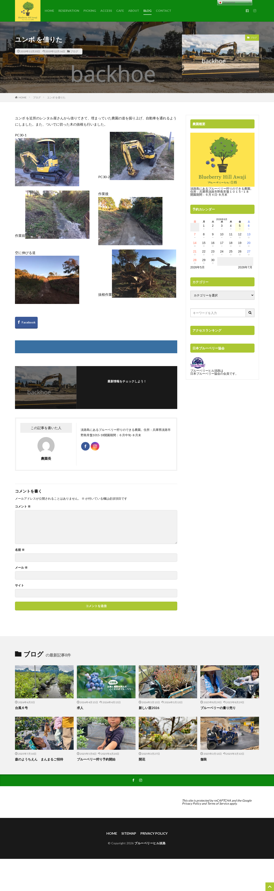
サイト (19, 585)
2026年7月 (245, 267)
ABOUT (133, 10)
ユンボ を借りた (56, 97)
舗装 (203, 759)
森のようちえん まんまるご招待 (39, 759)
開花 (142, 759)
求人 (80, 708)
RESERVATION (68, 10)
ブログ (74, 51)
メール (21, 567)
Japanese (227, 2)
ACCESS (106, 10)
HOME (49, 10)
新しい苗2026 (149, 708)
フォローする (128, 387)
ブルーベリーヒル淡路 (149, 843)
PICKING (89, 10)
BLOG (147, 10)
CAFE (120, 10)
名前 (20, 549)
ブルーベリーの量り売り (218, 708)
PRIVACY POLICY (154, 833)
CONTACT (163, 10)
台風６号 (21, 708)
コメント (23, 506)
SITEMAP (128, 833)
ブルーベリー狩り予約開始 (96, 759)
